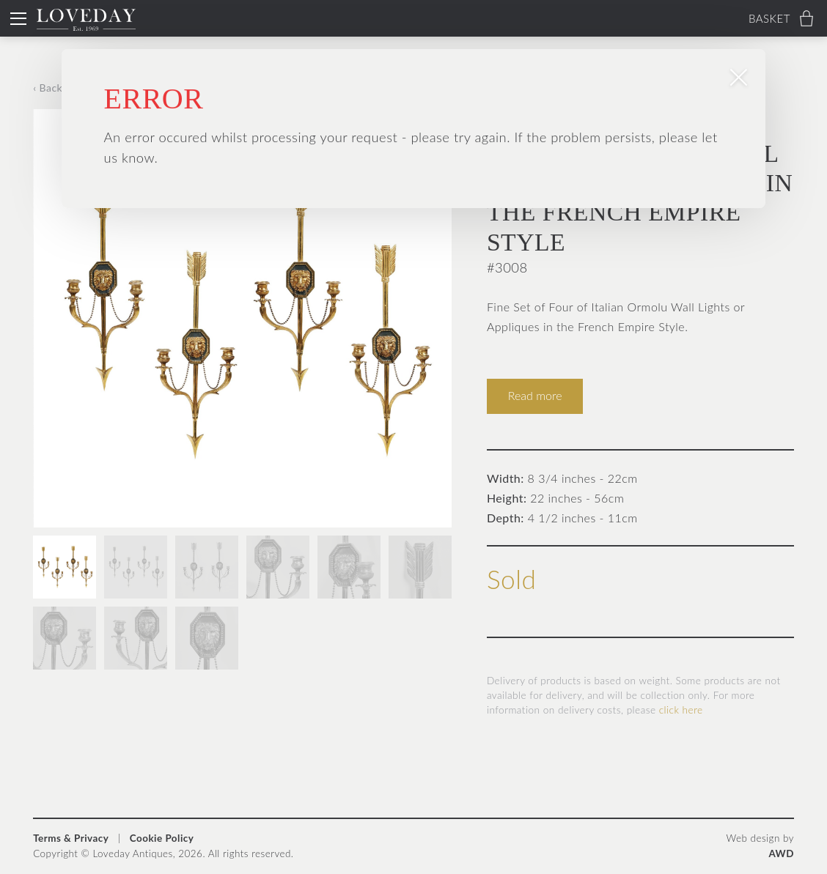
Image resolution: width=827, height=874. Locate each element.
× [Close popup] (800, 27)
